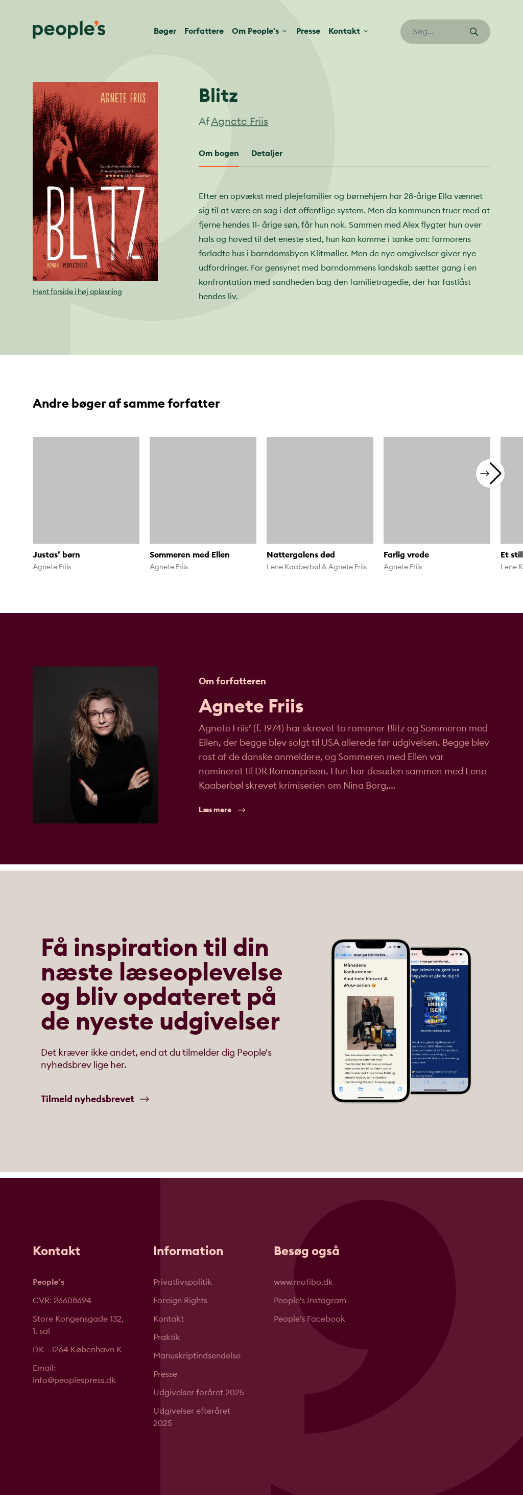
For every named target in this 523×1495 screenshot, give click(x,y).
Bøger (165, 32)
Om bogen (219, 153)
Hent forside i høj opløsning (77, 292)
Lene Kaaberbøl (293, 567)
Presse (308, 32)
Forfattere (204, 32)
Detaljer (266, 153)
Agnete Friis (239, 122)
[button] (490, 473)
